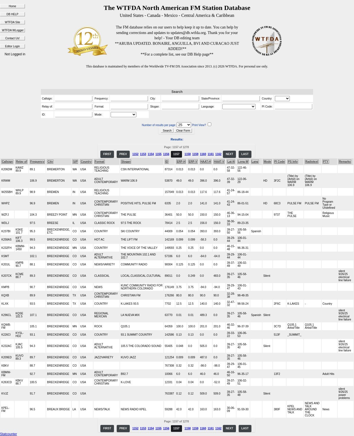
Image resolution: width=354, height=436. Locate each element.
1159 (195, 154)
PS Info (292, 161)
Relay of (21, 161)
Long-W (243, 161)
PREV (123, 154)
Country (86, 161)
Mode (267, 161)
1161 (211, 154)
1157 (176, 154)
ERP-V (193, 161)
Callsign (7, 161)
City (50, 161)
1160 (203, 154)
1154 (151, 154)
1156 (166, 154)
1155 (158, 154)
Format (99, 161)
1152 (135, 154)
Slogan (126, 161)
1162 (218, 154)
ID (166, 161)
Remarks (345, 161)
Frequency (37, 161)
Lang (255, 161)
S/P (75, 161)
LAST (245, 154)
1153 (143, 154)
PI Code (279, 161)
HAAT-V (219, 161)
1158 (187, 154)
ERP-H (181, 161)
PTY (325, 161)
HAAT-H (206, 161)
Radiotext (311, 161)
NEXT (229, 154)
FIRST (107, 154)
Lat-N (231, 161)
